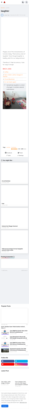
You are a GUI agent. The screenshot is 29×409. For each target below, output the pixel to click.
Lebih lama (24, 270)
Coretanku (13, 147)
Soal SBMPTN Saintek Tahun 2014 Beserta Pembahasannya (18, 331)
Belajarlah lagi (23, 402)
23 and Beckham (9, 79)
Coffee (6, 72)
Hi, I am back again (10, 82)
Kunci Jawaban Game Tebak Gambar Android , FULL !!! (13, 327)
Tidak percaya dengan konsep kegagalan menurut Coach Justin (12, 249)
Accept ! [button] (5, 406)
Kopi (3, 203)
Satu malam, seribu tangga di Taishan (13, 75)
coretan (7, 7)
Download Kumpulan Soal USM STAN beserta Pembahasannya (18, 349)
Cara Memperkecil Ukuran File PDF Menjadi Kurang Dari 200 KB (18, 337)
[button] (2, 2)
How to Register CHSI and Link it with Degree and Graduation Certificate (21, 383)
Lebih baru (4, 270)
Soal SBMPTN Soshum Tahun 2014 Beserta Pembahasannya (17, 343)
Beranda (3, 7)
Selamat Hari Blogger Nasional (10, 226)
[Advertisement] (14, 34)
